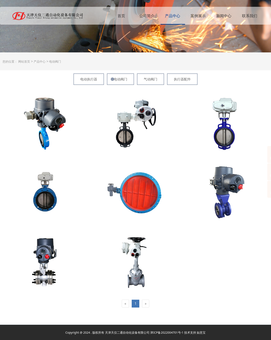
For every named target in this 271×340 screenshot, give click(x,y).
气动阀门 (150, 79)
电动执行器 (88, 79)
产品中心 (172, 15)
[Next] (145, 304)
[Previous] (125, 304)
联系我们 (249, 15)
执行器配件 (182, 79)
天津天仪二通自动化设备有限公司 (127, 332)
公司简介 (147, 15)
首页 (121, 15)
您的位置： (10, 61)
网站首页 (24, 61)
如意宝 (201, 332)
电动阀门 (54, 61)
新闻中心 (223, 15)
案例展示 (198, 15)
